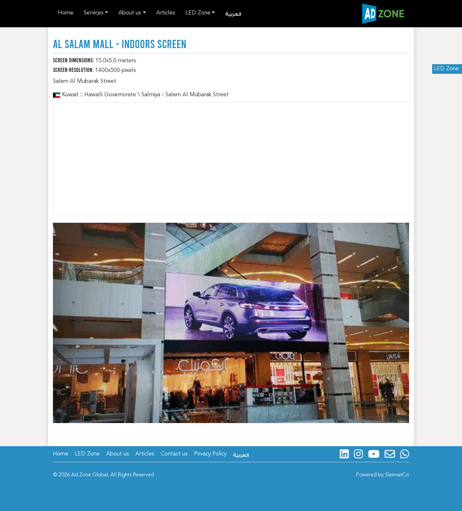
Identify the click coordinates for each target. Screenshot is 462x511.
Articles (165, 13)
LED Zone (446, 69)
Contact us (174, 454)
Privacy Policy (210, 454)
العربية (233, 14)
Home (65, 13)
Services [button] (94, 13)
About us (117, 454)
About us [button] (129, 13)
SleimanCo (397, 475)
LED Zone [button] (197, 13)
